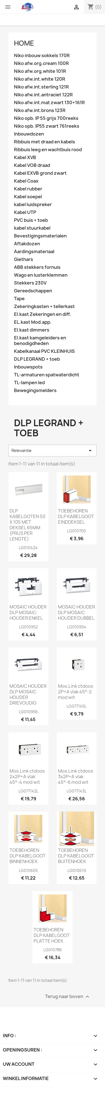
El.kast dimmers (31, 330)
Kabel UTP (25, 212)
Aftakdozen (27, 244)
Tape (19, 299)
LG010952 (28, 627)
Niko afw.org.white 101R (40, 71)
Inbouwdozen (29, 134)
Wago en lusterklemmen (40, 275)
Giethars (23, 259)
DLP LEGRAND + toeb (37, 359)
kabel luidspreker (33, 205)
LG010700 (76, 530)
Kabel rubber (28, 189)
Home (24, 43)
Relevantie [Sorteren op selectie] (52, 450)
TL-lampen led (29, 383)
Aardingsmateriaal (34, 252)
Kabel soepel (28, 197)
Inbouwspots (28, 367)
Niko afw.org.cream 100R (41, 63)
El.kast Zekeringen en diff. (42, 314)
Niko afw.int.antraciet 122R (43, 95)
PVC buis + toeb (31, 220)
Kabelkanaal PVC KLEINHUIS (44, 351)
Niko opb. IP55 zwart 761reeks (46, 126)
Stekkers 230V (30, 283)
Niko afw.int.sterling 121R (41, 87)
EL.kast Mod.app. (33, 322)
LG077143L (77, 791)
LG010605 (28, 870)
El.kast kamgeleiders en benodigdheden (40, 340)
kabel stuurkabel (32, 228)
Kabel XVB (25, 157)
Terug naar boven (68, 996)
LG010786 (52, 949)
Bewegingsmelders (35, 390)
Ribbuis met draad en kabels (44, 142)
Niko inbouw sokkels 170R (42, 56)
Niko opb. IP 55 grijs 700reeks (46, 118)
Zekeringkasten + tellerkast (44, 306)
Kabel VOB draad (32, 165)
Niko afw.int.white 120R (39, 79)
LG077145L (77, 706)
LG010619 (76, 870)
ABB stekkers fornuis (37, 267)
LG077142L (28, 791)
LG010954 (76, 627)
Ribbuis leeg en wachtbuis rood (48, 150)
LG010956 (28, 711)
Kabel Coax (26, 181)
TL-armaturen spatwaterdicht (46, 375)
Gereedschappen (33, 291)
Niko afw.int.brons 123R (40, 110)
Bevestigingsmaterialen (40, 236)
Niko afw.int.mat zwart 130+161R (49, 103)
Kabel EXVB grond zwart (40, 173)
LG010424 (28, 547)
